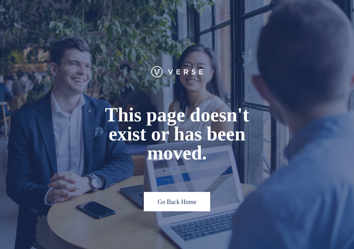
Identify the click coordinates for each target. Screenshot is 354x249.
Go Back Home (177, 202)
